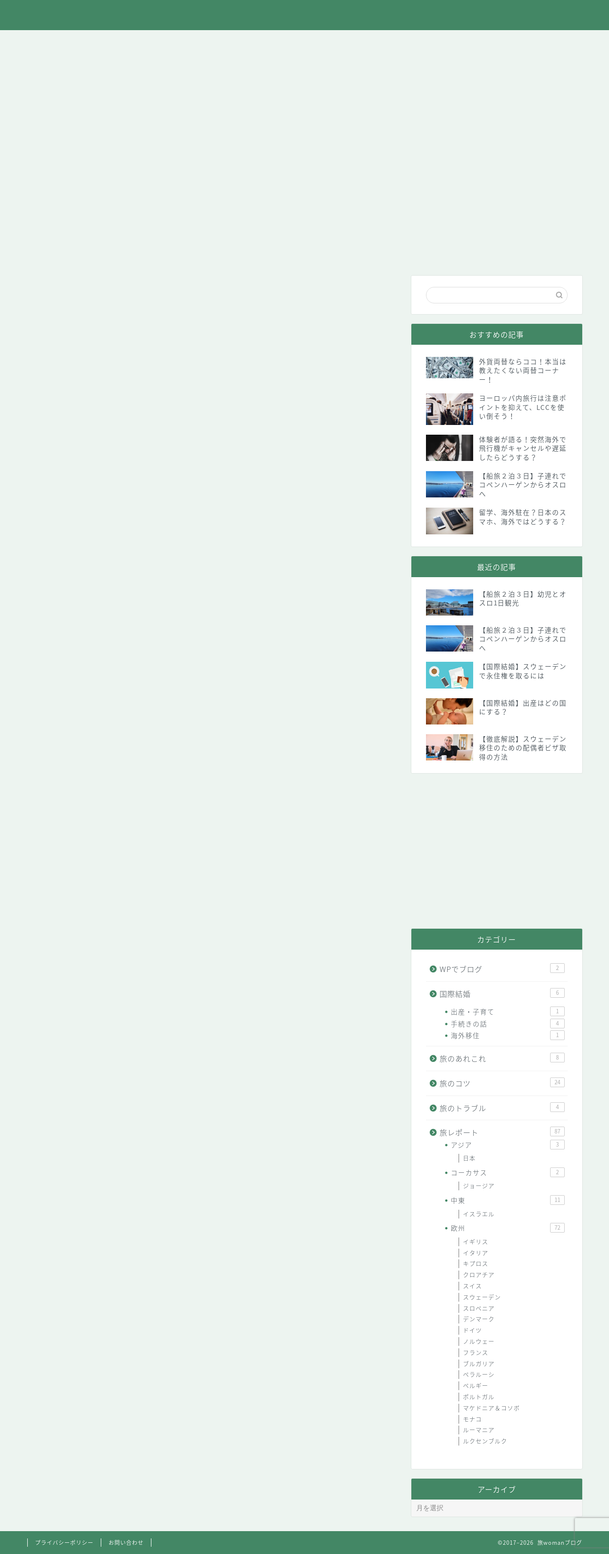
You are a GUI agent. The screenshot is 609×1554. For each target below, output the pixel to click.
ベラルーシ (479, 1374)
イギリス (475, 1241)
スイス (472, 1286)
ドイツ (472, 1330)
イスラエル (479, 1214)
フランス (475, 1352)
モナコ (472, 1419)
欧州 (507, 1228)
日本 (469, 1158)
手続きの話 (507, 1023)
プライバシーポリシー (64, 1542)
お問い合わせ (547, 42)
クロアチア (479, 1275)
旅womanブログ (304, 15)
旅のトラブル (337, 42)
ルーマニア (479, 1430)
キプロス (475, 1263)
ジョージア (479, 1186)
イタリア (475, 1253)
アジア (507, 1144)
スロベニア (479, 1308)
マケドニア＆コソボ (491, 1408)
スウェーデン (482, 1297)
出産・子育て (507, 1011)
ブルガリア (479, 1364)
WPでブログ (477, 42)
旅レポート (200, 42)
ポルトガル (479, 1397)
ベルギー (475, 1385)
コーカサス (507, 1172)
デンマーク (479, 1319)
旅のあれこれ (130, 42)
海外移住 (507, 1035)
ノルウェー (479, 1341)
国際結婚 (406, 42)
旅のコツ (268, 42)
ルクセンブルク (485, 1441)
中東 (507, 1200)
